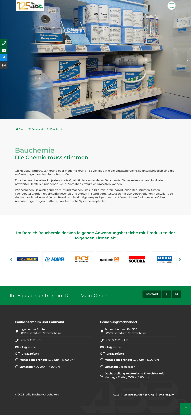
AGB (116, 395)
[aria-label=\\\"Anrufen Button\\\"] (3, 43)
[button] (188, 60)
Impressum (166, 395)
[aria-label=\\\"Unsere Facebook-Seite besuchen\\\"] (3, 57)
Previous (11, 259)
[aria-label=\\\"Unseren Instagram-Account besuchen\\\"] (3, 65)
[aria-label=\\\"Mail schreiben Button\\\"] (3, 50)
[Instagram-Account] (176, 294)
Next (179, 259)
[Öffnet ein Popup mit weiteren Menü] (171, 5)
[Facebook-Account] (166, 294)
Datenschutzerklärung (139, 395)
